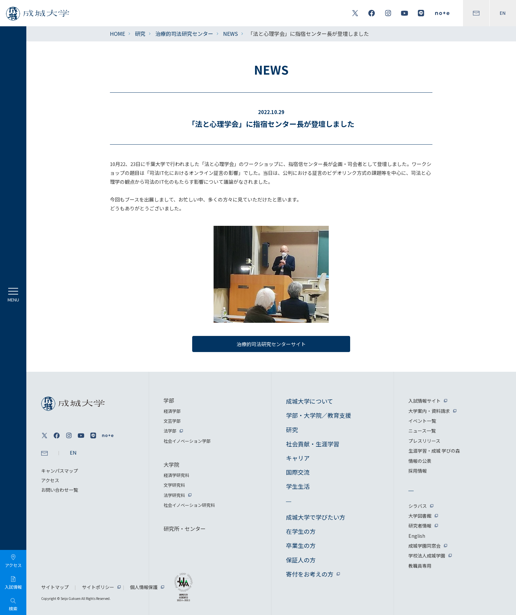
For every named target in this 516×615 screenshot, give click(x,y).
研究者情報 (419, 525)
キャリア (298, 458)
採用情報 (417, 470)
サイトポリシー (98, 587)
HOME (117, 33)
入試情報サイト (424, 400)
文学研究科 (174, 485)
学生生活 (298, 486)
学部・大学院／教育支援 (318, 415)
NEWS (230, 33)
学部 (169, 400)
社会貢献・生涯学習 (312, 443)
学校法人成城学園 (426, 555)
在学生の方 (301, 531)
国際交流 (298, 472)
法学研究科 (174, 495)
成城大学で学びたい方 (315, 517)
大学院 (171, 464)
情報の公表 (419, 461)
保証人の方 (301, 560)
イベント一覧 (422, 420)
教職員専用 (419, 565)
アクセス (50, 480)
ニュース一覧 (422, 430)
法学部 (170, 431)
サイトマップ (55, 587)
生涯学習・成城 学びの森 (434, 450)
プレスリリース (424, 441)
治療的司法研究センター (184, 33)
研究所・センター (185, 528)
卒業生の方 (301, 545)
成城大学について (309, 401)
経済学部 (172, 411)
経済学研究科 (176, 475)
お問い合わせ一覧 (59, 489)
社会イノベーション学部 (187, 441)
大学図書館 (419, 515)
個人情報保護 (144, 587)
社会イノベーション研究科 (189, 505)
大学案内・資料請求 (429, 411)
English (416, 535)
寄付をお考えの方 (309, 574)
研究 (140, 33)
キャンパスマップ (59, 470)
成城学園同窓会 (424, 545)
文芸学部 (172, 421)
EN (503, 13)
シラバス (417, 506)
